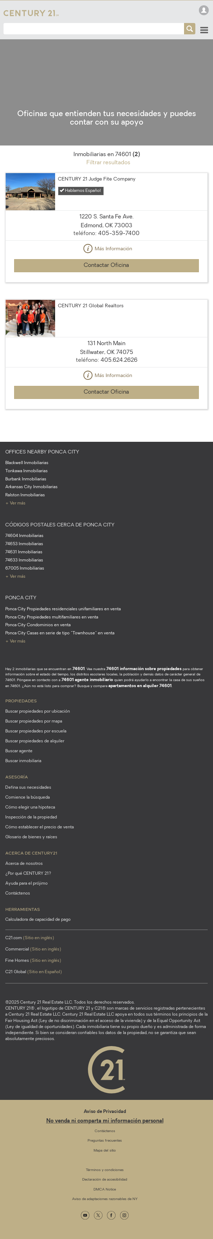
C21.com (29, 938)
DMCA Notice (105, 1190)
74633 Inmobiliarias (24, 560)
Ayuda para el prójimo (26, 883)
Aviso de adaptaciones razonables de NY (104, 1199)
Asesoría (16, 777)
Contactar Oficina (106, 265)
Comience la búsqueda (27, 797)
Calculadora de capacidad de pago (38, 920)
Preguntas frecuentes (105, 1141)
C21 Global (33, 972)
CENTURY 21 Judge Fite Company (97, 179)
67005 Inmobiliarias (24, 568)
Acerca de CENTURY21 (31, 853)
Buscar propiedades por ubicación (37, 711)
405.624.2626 (119, 360)
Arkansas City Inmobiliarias (31, 487)
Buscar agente (18, 751)
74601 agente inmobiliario (87, 680)
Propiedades (21, 700)
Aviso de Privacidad (105, 1111)
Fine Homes (33, 961)
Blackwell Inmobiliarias (26, 463)
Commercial (33, 949)
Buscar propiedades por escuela (35, 731)
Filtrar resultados (108, 163)
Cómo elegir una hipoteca (30, 807)
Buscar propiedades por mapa (33, 721)
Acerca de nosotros (24, 864)
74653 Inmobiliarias (24, 544)
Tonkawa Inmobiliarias (26, 471)
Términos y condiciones (105, 1170)
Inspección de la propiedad (31, 817)
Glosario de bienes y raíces (31, 837)
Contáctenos (17, 893)
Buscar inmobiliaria (23, 761)
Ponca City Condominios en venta (38, 625)
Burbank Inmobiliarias (25, 479)
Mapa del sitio (105, 1151)
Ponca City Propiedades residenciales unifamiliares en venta (63, 609)
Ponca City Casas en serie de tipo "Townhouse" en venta (59, 633)
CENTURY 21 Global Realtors (91, 306)
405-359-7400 (119, 233)
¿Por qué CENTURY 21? (28, 874)
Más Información (106, 249)
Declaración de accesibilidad (104, 1180)
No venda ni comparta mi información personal (105, 1121)
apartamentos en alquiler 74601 (140, 686)
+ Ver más (15, 503)
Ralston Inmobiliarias (25, 495)
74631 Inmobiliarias (23, 552)
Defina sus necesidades (28, 788)
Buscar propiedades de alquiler (34, 741)
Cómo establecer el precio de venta (39, 827)
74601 (78, 669)
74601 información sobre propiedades (144, 669)
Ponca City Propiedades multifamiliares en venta (51, 617)
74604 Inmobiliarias (24, 536)
